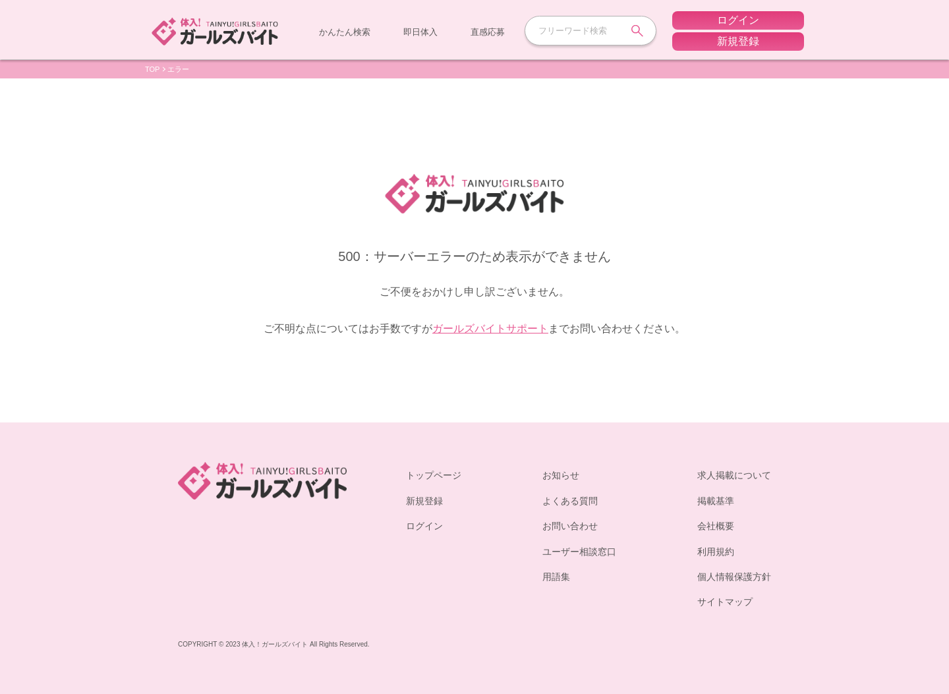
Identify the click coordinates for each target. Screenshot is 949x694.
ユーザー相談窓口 (579, 551)
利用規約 (715, 551)
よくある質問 (570, 500)
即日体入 (420, 32)
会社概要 (715, 525)
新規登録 (424, 500)
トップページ (433, 475)
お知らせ (560, 475)
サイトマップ (725, 601)
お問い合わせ (570, 525)
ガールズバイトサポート (490, 328)
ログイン (424, 525)
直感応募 (488, 32)
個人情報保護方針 (734, 576)
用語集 (556, 576)
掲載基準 (715, 500)
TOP (152, 69)
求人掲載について (734, 475)
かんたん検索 (344, 32)
